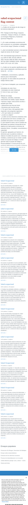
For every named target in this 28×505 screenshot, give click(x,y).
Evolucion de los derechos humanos (10, 455)
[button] (25, 20)
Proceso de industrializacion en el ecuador (12, 458)
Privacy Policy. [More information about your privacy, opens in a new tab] (5, 503)
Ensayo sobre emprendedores (9, 453)
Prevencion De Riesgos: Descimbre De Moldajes (13, 450)
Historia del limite (5, 463)
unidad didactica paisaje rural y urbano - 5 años (13, 460)
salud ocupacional (16, 6)
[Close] (26, 480)
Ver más (14, 150)
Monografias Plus (5, 6)
